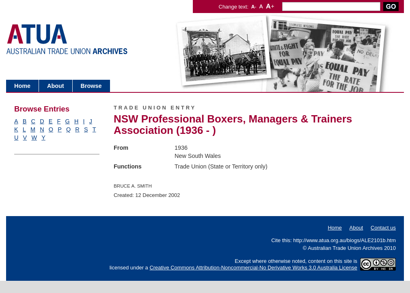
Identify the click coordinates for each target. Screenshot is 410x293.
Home (22, 86)
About (55, 86)
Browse (91, 86)
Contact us (383, 228)
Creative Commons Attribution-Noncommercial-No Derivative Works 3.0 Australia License (253, 268)
